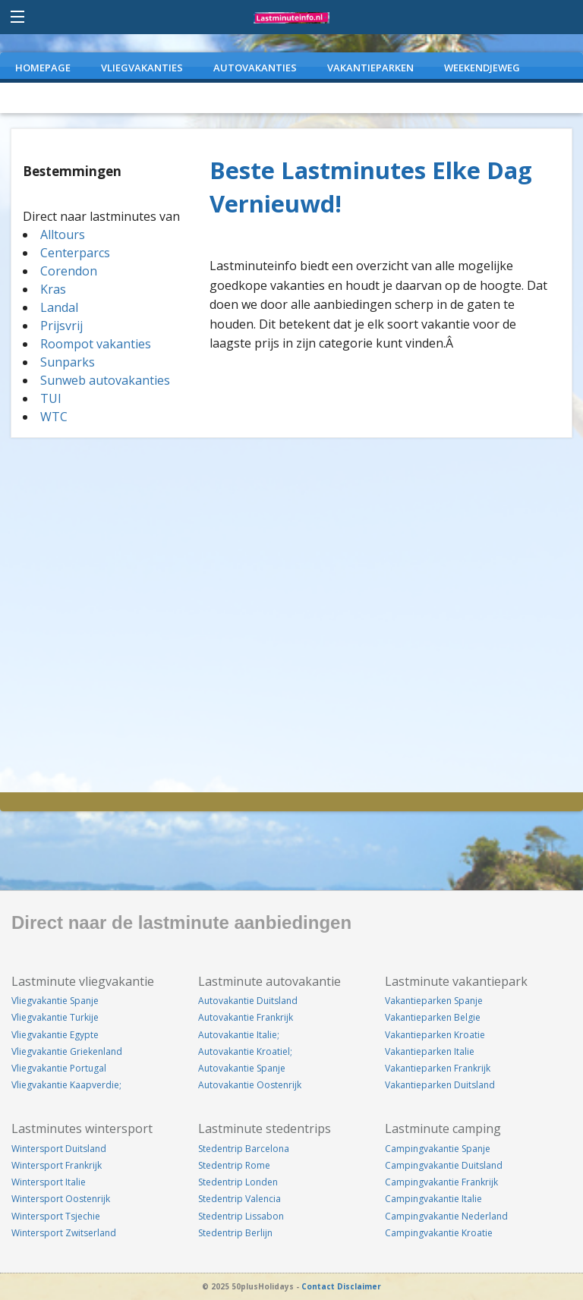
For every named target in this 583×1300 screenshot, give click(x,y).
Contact (318, 1286)
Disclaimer (359, 1286)
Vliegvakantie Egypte (55, 1034)
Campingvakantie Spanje (437, 1148)
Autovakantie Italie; (238, 1034)
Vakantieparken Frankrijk (437, 1068)
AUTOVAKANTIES (255, 67)
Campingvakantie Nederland (446, 1216)
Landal (59, 307)
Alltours (62, 234)
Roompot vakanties (95, 343)
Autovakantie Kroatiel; (245, 1051)
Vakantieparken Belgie (433, 1017)
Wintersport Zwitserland (63, 1232)
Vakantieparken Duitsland (440, 1084)
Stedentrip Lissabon (241, 1216)
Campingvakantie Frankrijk (441, 1182)
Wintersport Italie (48, 1182)
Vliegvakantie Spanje (55, 1000)
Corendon (68, 271)
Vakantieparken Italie (429, 1051)
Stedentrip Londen (238, 1182)
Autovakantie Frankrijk (245, 1017)
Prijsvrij (61, 325)
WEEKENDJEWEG (482, 67)
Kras (53, 289)
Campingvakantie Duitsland (444, 1165)
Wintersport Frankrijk (56, 1165)
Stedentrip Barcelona (243, 1148)
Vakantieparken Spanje (434, 1000)
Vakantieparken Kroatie (435, 1034)
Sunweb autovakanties (105, 380)
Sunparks (67, 362)
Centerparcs (75, 252)
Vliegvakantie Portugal (58, 1068)
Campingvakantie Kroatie (439, 1232)
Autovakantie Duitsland (248, 1000)
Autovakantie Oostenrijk (249, 1084)
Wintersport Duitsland (58, 1148)
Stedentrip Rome (234, 1165)
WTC (54, 416)
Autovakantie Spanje (241, 1068)
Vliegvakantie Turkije (55, 1017)
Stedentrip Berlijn (235, 1232)
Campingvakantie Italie (433, 1198)
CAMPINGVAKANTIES (65, 98)
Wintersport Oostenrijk (60, 1198)
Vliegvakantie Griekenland (66, 1051)
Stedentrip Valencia (239, 1198)
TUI (50, 398)
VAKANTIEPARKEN (370, 67)
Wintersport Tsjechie (55, 1216)
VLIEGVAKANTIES (142, 67)
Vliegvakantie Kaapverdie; (66, 1084)
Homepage (43, 67)
